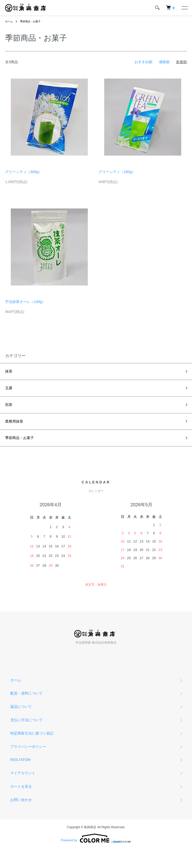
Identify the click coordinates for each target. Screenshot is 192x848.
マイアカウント (22, 773)
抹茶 (8, 371)
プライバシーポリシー (28, 747)
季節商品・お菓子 (30, 21)
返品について (21, 706)
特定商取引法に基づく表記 (31, 733)
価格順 (164, 62)
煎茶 (8, 405)
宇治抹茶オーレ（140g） (25, 302)
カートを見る (21, 786)
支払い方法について (26, 720)
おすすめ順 (143, 62)
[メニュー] (184, 7)
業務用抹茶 (14, 421)
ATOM (26, 760)
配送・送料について (26, 693)
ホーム (9, 21)
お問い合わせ (21, 800)
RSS (14, 760)
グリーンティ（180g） (117, 172)
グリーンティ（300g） (23, 172)
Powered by (96, 838)
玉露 (8, 388)
